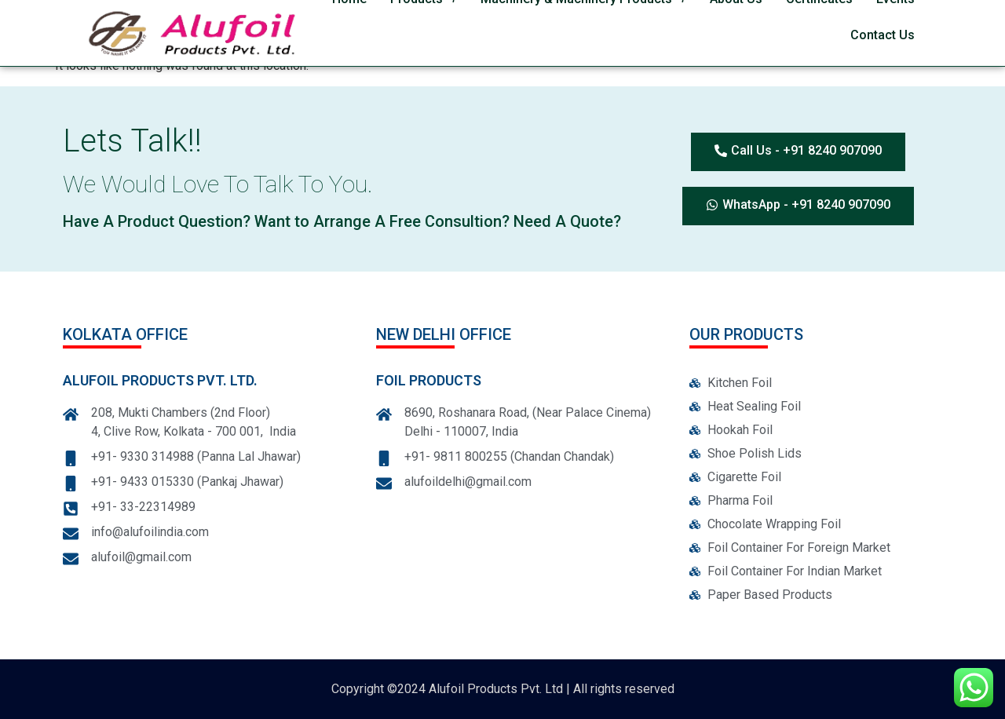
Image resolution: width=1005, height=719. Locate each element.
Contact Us (882, 34)
